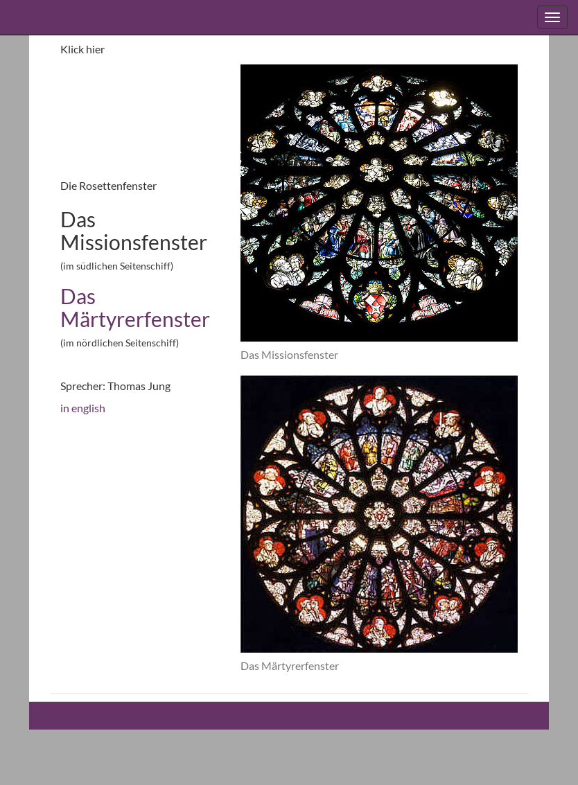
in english (82, 407)
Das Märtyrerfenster (135, 307)
